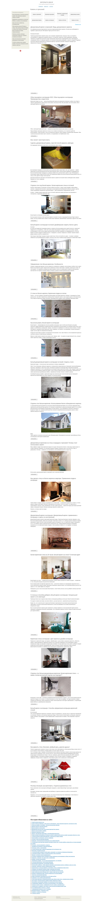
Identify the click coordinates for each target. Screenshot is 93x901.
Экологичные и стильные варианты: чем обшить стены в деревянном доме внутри (50, 867)
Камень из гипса (75, 20)
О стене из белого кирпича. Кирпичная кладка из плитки (48, 293)
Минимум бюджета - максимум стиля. (40, 890)
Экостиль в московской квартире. (39, 874)
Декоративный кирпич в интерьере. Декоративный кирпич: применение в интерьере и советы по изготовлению (53, 516)
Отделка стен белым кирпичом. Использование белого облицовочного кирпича (55, 403)
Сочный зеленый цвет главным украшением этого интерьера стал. (46, 849)
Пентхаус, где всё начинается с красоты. (41, 844)
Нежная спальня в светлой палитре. (40, 826)
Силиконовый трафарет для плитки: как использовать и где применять (47, 883)
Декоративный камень (37, 20)
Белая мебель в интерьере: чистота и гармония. (42, 837)
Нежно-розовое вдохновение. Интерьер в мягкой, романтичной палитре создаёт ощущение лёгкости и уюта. (56, 835)
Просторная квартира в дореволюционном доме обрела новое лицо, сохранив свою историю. (52, 879)
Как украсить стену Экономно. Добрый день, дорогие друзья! (50, 747)
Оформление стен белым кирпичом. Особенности (46, 264)
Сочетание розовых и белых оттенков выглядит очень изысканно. (46, 853)
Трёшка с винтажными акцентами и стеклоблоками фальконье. (45, 833)
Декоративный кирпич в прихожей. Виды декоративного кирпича (51, 27)
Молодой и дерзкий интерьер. (38, 850)
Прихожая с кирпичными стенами (62, 14)
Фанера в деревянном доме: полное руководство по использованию (47, 873)
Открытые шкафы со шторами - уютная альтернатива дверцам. (46, 825)
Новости (46, 6)
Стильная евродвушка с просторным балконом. (42, 862)
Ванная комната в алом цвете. (38, 827)
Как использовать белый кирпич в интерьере (44, 323)
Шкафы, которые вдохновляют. (39, 859)
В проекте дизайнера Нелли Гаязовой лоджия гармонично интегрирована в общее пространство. (53, 856)
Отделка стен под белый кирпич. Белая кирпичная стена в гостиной (52, 185)
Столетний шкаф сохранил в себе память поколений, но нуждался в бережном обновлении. (52, 852)
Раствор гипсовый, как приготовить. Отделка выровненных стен (50, 786)
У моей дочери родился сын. (38, 822)
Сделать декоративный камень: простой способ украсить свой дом (51, 143)
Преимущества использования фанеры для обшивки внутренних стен (47, 870)
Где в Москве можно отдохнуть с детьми (41, 887)
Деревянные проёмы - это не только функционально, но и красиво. (47, 860)
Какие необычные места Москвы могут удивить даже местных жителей (47, 872)
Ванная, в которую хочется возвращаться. (41, 854)
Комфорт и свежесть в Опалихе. (39, 891)
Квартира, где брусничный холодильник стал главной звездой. (46, 840)
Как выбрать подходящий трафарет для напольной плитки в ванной (47, 881)
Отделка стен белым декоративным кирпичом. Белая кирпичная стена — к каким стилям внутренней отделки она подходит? (54, 674)
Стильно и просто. (36, 893)
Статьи (51, 6)
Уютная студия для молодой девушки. (40, 839)
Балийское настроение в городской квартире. (42, 846)
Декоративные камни (75, 14)
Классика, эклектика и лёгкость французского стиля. (43, 866)
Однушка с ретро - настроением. (39, 847)
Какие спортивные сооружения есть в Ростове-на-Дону (44, 876)
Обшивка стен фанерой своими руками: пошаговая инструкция (46, 869)
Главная (40, 6)
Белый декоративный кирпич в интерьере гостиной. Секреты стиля (51, 362)
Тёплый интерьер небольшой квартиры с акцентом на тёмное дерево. (47, 836)
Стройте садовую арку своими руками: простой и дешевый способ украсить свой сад (20, 44)
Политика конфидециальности (38, 898)
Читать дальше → (34, 93)
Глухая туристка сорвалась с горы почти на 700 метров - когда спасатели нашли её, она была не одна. (54, 823)
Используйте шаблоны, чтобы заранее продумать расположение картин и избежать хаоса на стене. (54, 864)
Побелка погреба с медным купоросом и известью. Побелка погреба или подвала (19, 35)
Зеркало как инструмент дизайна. (39, 830)
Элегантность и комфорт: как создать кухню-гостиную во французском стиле (49, 886)
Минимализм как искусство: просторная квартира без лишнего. (45, 829)
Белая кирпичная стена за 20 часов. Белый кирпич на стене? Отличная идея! (55, 555)
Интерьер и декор (46, 2)
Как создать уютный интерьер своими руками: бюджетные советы (46, 880)
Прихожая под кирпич (49, 14)
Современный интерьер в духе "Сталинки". (41, 889)
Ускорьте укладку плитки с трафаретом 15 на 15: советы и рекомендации (48, 884)
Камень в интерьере (49, 20)
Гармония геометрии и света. (38, 832)
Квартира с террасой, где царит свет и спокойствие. (43, 857)
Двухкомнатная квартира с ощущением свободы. (43, 863)
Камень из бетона (62, 20)
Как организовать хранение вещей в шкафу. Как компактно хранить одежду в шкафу (20, 16)
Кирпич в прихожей (37, 14)
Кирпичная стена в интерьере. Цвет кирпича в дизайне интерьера (51, 639)
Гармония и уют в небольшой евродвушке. (41, 877)
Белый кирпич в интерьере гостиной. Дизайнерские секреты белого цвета (54, 225)
